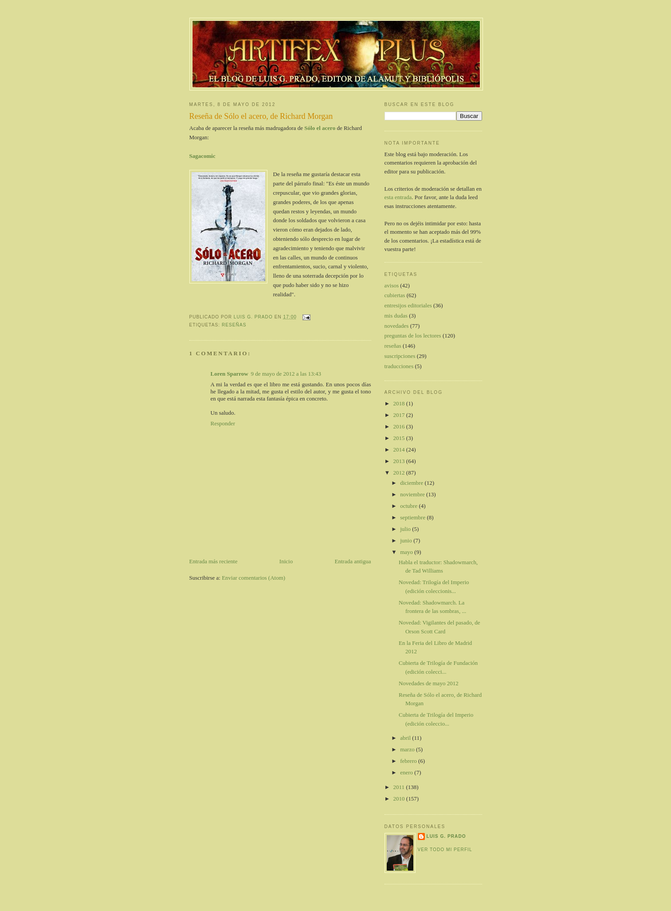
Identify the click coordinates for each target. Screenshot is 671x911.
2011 (399, 787)
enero (407, 772)
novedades (397, 325)
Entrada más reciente (213, 561)
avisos (392, 285)
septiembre (413, 517)
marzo (408, 749)
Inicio (286, 561)
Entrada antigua (353, 561)
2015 (399, 438)
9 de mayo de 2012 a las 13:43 (286, 373)
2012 (399, 472)
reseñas (234, 324)
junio (406, 540)
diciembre (412, 482)
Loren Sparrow (229, 373)
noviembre (413, 494)
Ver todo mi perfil (445, 849)
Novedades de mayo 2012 (429, 683)
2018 (399, 403)
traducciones (399, 366)
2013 (399, 461)
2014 (399, 449)
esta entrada (398, 197)
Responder (223, 423)
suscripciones (400, 356)
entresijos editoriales (408, 305)
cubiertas (395, 295)
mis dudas (396, 315)
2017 (399, 415)
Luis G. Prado (446, 836)
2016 (399, 426)
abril (406, 737)
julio (406, 529)
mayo (407, 552)
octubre (409, 506)
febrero (409, 761)
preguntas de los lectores (413, 335)
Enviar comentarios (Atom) (253, 577)
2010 (399, 798)
